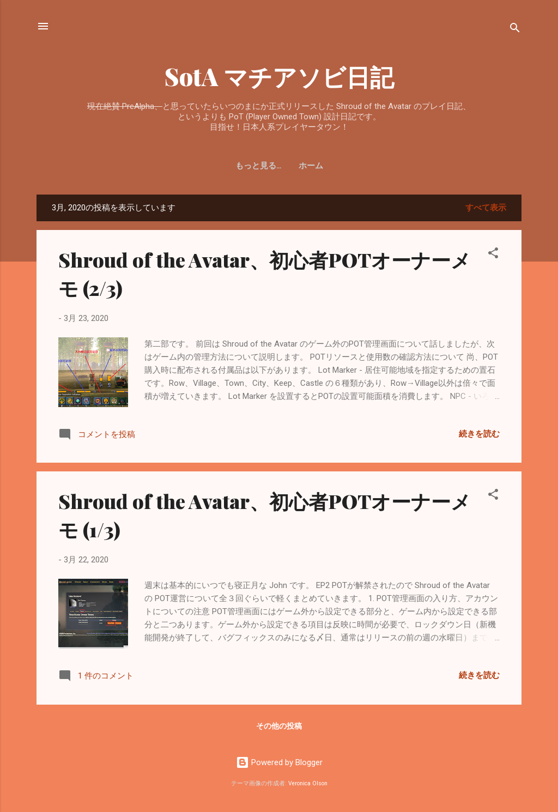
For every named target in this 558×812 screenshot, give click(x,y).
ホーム (279, 166)
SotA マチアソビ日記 (279, 76)
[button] (493, 254)
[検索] (514, 29)
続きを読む (479, 434)
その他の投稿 (279, 726)
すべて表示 (485, 208)
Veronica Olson (307, 783)
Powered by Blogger (279, 762)
